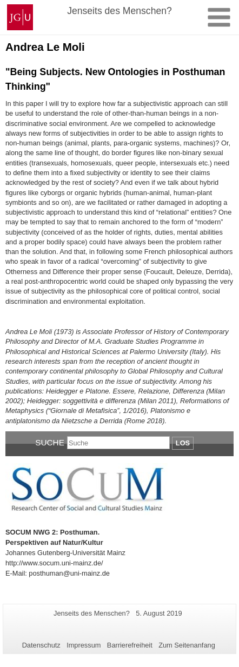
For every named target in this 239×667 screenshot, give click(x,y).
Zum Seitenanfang (186, 645)
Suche (49, 442)
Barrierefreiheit (129, 645)
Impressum (84, 645)
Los (183, 443)
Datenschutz (41, 645)
